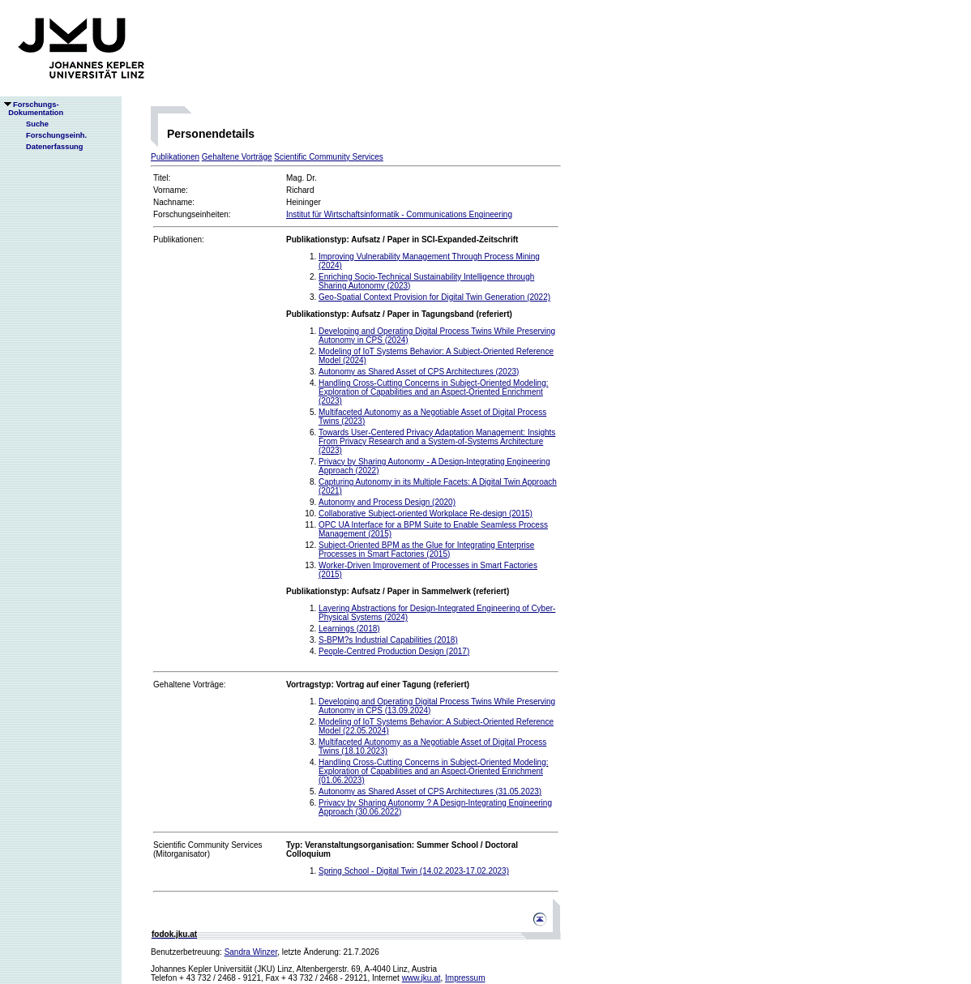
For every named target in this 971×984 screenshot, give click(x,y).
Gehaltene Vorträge (237, 156)
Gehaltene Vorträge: (189, 684)
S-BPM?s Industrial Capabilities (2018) (388, 639)
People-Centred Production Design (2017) (394, 651)
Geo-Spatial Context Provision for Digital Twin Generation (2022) (434, 297)
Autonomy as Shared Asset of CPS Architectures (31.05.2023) (430, 791)
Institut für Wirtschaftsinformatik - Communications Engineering (399, 214)
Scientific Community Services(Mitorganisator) (207, 849)
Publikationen (175, 156)
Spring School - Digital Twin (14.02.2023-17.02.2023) (414, 870)
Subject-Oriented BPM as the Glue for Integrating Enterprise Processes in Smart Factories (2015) (426, 549)
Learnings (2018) (349, 628)
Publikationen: (178, 239)
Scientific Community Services (328, 156)
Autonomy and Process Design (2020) (387, 502)
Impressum (465, 977)
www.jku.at (421, 977)
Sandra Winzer (251, 952)
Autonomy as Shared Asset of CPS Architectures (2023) (419, 371)
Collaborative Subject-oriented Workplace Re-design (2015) (426, 513)
